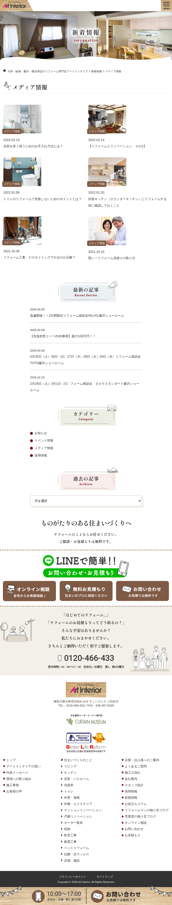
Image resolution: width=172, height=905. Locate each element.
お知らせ (40, 433)
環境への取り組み (18, 779)
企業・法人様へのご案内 (142, 760)
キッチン (70, 772)
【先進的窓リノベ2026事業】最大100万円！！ (63, 336)
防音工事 (70, 835)
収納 (67, 829)
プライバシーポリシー (72, 876)
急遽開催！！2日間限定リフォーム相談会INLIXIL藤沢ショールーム (78, 315)
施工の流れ (132, 772)
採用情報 (40, 455)
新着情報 (131, 797)
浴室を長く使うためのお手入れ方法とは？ (33, 146)
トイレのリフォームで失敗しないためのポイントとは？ (42, 199)
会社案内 (131, 779)
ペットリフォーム (76, 848)
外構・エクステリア (78, 804)
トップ (11, 760)
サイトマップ (105, 876)
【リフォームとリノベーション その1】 (117, 146)
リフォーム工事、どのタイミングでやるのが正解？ (39, 257)
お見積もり (132, 835)
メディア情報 (12, 131)
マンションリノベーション (83, 810)
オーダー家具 (73, 822)
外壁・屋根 (72, 797)
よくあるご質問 (136, 766)
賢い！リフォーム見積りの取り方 (111, 258)
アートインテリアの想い (23, 766)
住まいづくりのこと (78, 760)
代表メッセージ (17, 772)
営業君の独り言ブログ (140, 816)
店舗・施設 (72, 860)
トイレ (68, 791)
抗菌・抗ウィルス (76, 854)
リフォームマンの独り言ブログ (147, 810)
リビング (70, 766)
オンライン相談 (136, 822)
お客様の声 (14, 791)
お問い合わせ (134, 829)
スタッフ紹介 (134, 785)
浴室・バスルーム (76, 779)
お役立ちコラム (136, 804)
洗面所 (68, 785)
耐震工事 (70, 841)
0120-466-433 (89, 658)
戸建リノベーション (78, 816)
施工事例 (12, 785)
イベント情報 (43, 440)
